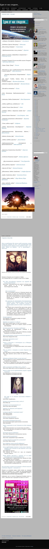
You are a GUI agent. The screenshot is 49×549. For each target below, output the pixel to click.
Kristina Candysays (36, 186)
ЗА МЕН (3, 9)
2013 (35, 138)
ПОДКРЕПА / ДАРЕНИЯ (34, 9)
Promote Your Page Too (37, 25)
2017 (35, 112)
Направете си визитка (36, 188)
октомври (37, 119)
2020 (35, 108)
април (37, 127)
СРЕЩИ (7, 9)
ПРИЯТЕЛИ (13, 9)
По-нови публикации (6, 535)
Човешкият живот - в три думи (8, 14)
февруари (37, 134)
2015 (35, 115)
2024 (35, 103)
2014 (35, 137)
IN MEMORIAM (25, 9)
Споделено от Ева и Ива (7, 237)
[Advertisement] (16, 227)
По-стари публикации (26, 535)
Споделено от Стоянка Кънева (40, 131)
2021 (35, 107)
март (36, 132)
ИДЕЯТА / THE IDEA (5, 8)
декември (37, 116)
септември (37, 120)
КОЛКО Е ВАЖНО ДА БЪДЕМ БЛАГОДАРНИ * (42, 71)
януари (37, 135)
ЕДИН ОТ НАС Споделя (37, 23)
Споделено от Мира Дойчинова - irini (41, 64)
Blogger (32, 546)
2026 (35, 100)
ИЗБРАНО (19, 9)
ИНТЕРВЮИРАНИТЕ (22, 8)
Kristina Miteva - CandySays (37, 160)
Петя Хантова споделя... (42, 57)
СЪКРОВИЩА (35, 8)
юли (36, 123)
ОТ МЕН (40, 8)
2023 (35, 104)
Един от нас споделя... (9, 5)
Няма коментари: (21, 516)
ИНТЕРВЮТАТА (14, 8)
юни (36, 124)
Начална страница (16, 535)
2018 (35, 111)
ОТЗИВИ (29, 8)
